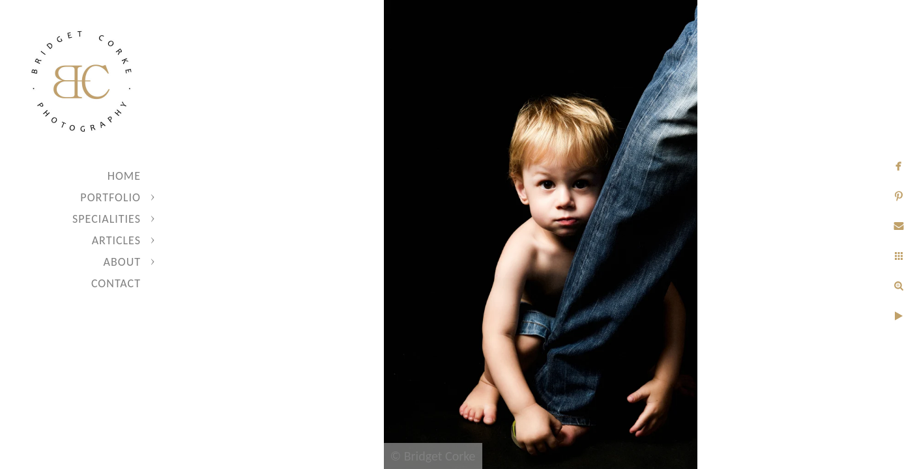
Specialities (106, 219)
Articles (116, 240)
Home (124, 176)
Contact (116, 283)
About (122, 262)
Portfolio (110, 197)
